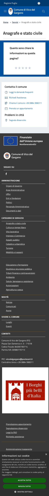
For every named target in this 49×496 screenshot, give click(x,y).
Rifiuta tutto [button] (24, 486)
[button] (24, 491)
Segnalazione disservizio (16, 428)
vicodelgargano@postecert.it (19, 359)
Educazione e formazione (17, 264)
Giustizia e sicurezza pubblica (19, 268)
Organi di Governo (14, 185)
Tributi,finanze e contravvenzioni (20, 273)
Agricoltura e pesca (14, 289)
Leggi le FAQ (11, 432)
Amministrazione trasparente (19, 449)
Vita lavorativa (12, 231)
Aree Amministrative (15, 190)
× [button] (46, 454)
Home (5, 22)
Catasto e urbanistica (15, 244)
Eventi (9, 326)
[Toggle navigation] (5, 11)
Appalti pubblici (13, 239)
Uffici (8, 194)
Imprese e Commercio (15, 235)
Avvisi (8, 310)
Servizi (15, 22)
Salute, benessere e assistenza (19, 281)
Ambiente (10, 277)
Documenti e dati (13, 210)
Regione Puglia (10, 3)
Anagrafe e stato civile (16, 223)
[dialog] (24, 474)
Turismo (9, 248)
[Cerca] (43, 11)
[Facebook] (6, 173)
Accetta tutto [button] (24, 480)
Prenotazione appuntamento (18, 424)
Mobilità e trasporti (14, 252)
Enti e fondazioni (13, 198)
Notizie (9, 302)
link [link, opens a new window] (10, 475)
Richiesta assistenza (15, 436)
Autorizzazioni (12, 285)
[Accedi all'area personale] (38, 3)
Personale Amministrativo (17, 206)
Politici (9, 202)
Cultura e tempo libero (16, 227)
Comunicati (11, 306)
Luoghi (9, 322)
